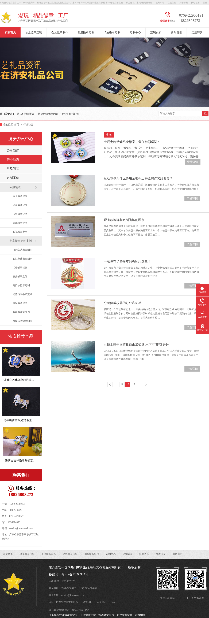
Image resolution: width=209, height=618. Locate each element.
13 (133, 384)
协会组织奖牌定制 (48, 114)
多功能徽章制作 (21, 312)
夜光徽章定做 (20, 276)
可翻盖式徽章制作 (22, 250)
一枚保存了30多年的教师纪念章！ (127, 261)
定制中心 (135, 32)
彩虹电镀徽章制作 (22, 258)
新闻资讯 (176, 32)
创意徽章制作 (59, 32)
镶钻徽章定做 (20, 303)
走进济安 (197, 32)
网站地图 (195, 2)
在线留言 (172, 2)
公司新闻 (13, 150)
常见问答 (13, 169)
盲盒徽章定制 (33, 32)
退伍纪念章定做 (25, 114)
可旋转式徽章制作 (22, 321)
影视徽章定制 (20, 232)
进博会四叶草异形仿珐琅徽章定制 (24, 379)
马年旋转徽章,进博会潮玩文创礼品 (24, 420)
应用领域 (15, 187)
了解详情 (192, 198)
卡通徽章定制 (112, 32)
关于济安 (183, 2)
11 (122, 384)
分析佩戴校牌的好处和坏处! (123, 303)
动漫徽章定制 (86, 32)
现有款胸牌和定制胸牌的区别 (124, 220)
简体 (205, 2)
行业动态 (28, 124)
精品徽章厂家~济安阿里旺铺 (139, 2)
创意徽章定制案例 (20, 240)
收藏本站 (160, 2)
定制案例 (155, 32)
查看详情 (192, 161)
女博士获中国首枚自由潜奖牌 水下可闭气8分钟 (136, 344)
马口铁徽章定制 (21, 285)
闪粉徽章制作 (20, 267)
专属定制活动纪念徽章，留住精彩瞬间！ (132, 142)
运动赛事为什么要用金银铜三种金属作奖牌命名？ (138, 178)
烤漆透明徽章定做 (22, 294)
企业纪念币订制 (70, 114)
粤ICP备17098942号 (74, 574)
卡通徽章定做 (20, 214)
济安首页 (10, 32)
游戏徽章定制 (20, 223)
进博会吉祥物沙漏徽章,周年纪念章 (26, 460)
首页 (17, 124)
